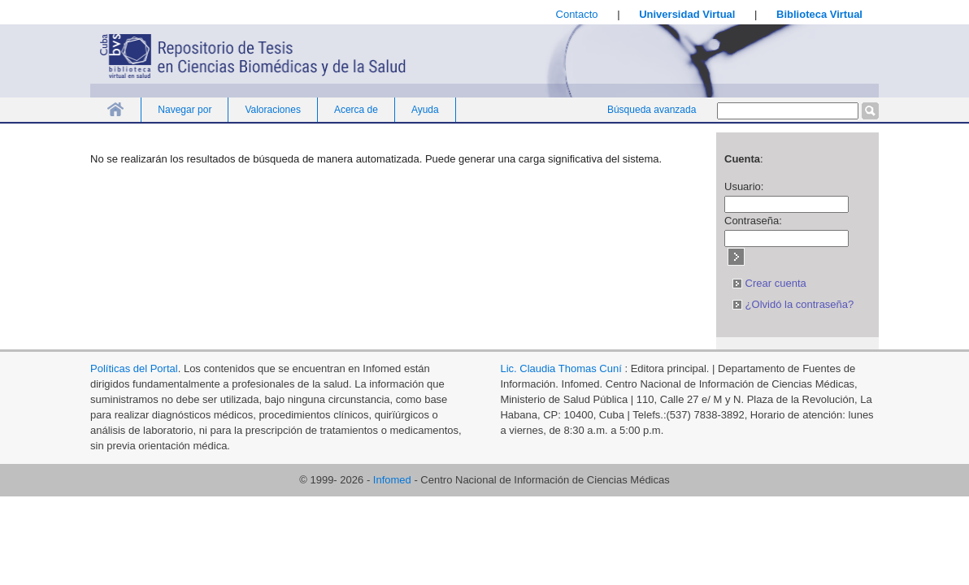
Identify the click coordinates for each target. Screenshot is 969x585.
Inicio (115, 109)
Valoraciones (272, 109)
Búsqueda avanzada (651, 109)
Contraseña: (753, 220)
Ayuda (425, 109)
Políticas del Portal (134, 368)
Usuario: (743, 186)
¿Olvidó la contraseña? (793, 304)
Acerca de (356, 109)
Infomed (392, 480)
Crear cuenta (769, 283)
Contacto (577, 14)
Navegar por (184, 109)
